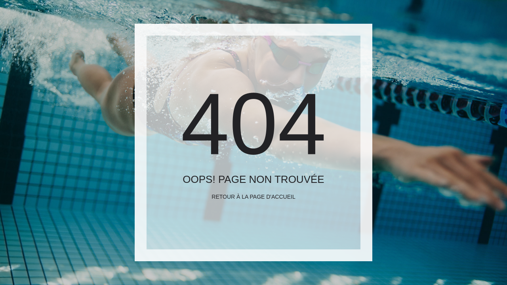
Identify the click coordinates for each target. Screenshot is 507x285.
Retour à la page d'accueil (253, 197)
